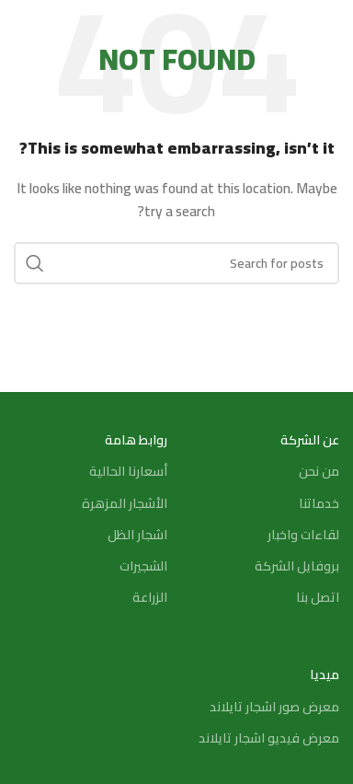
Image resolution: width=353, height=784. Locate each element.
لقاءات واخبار (303, 535)
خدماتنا (319, 503)
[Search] (23, 27)
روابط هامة (136, 440)
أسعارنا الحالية (128, 471)
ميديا (324, 674)
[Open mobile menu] (330, 27)
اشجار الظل (137, 535)
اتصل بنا (317, 597)
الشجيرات (143, 566)
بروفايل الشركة (297, 566)
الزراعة (149, 597)
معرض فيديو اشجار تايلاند (269, 738)
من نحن (319, 471)
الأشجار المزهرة (124, 503)
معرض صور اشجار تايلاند (274, 707)
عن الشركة (309, 440)
